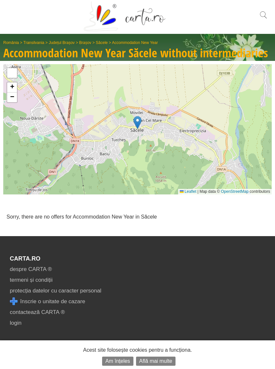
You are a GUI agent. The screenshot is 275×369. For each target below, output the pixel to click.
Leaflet (188, 191)
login (16, 323)
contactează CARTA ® (37, 312)
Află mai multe (155, 361)
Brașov (85, 42)
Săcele (102, 42)
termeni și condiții (31, 280)
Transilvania (33, 42)
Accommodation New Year (135, 42)
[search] (263, 18)
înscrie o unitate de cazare (47, 301)
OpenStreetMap (235, 191)
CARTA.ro (25, 258)
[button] (137, 122)
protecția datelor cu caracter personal (55, 291)
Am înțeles (117, 361)
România (11, 42)
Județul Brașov (61, 42)
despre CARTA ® (31, 269)
